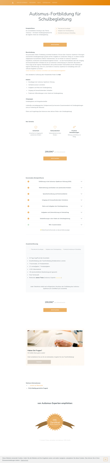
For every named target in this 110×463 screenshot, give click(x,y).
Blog (39, 2)
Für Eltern (32, 2)
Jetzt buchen (55, 45)
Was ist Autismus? (22, 2)
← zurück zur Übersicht (35, 385)
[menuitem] (22, 3)
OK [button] (105, 459)
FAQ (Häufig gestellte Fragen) (38, 388)
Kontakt (54, 2)
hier (59, 75)
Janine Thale (40, 278)
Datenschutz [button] (24, 460)
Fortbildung (46, 2)
